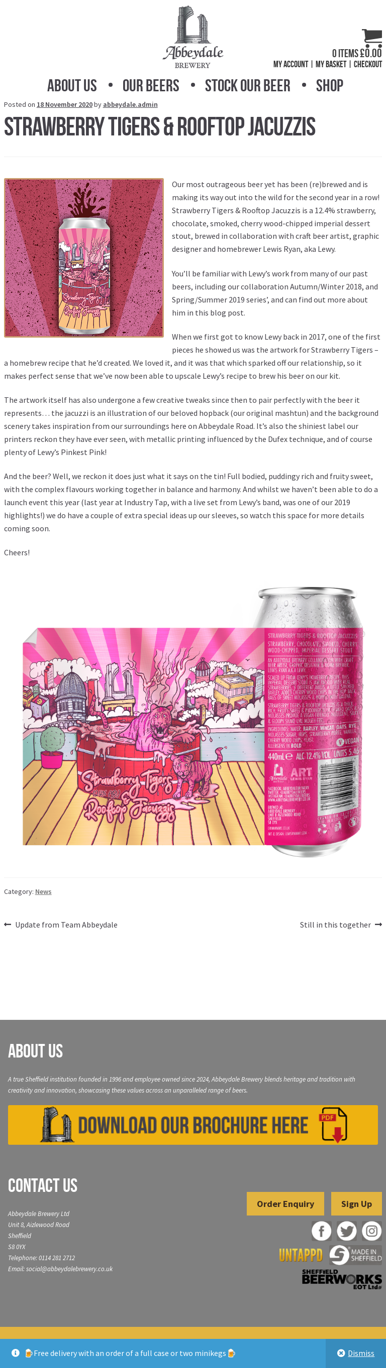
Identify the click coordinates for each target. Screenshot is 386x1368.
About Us (72, 85)
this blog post (219, 313)
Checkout (368, 64)
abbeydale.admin (130, 104)
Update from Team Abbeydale (66, 925)
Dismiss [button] (361, 1353)
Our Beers (151, 85)
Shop (329, 85)
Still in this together (335, 925)
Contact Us (42, 1185)
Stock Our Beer (248, 85)
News (43, 891)
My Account (290, 64)
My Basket (331, 64)
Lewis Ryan (282, 249)
